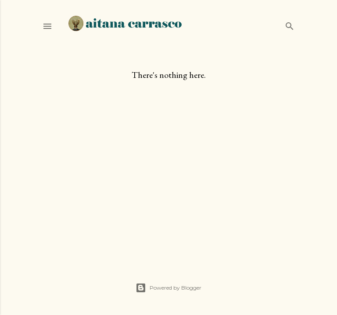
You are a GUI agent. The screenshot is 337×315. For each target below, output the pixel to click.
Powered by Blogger (168, 288)
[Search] (289, 24)
